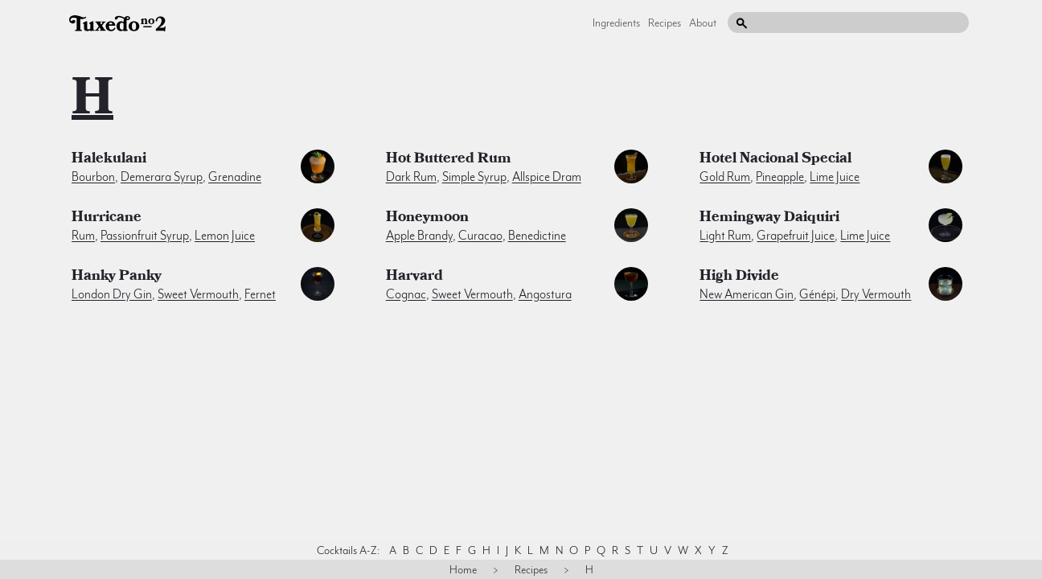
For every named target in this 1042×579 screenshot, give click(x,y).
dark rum (411, 177)
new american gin (746, 294)
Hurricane (107, 219)
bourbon (93, 177)
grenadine (234, 177)
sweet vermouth (198, 294)
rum (83, 235)
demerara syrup (162, 177)
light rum (725, 235)
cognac (406, 294)
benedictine (537, 235)
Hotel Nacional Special (775, 160)
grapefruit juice (796, 235)
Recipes (664, 22)
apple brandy (419, 235)
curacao (480, 235)
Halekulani (109, 160)
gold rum (724, 177)
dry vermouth (876, 294)
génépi (817, 294)
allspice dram (546, 177)
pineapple (780, 177)
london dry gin (112, 294)
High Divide (739, 277)
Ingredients (616, 22)
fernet (260, 294)
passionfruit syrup (145, 235)
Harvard (414, 277)
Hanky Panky (117, 277)
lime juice (834, 177)
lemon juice (225, 235)
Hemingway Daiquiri (769, 219)
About (702, 22)
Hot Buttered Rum (448, 160)
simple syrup (474, 177)
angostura (545, 294)
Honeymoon (427, 219)
